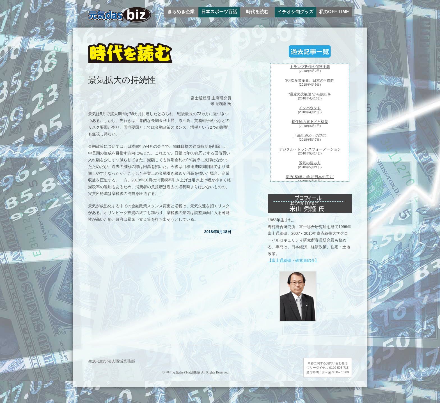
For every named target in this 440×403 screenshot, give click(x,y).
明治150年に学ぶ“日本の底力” (310, 177)
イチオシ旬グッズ (295, 11)
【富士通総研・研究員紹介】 (293, 260)
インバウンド (310, 108)
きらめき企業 (181, 11)
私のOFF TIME (334, 11)
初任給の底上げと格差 (310, 122)
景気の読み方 (310, 163)
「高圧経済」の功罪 (310, 136)
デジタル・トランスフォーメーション (310, 149)
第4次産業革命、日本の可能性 (309, 81)
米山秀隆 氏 (220, 103)
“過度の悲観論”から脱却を (309, 94)
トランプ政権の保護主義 (310, 67)
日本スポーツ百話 (219, 11)
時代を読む (257, 11)
